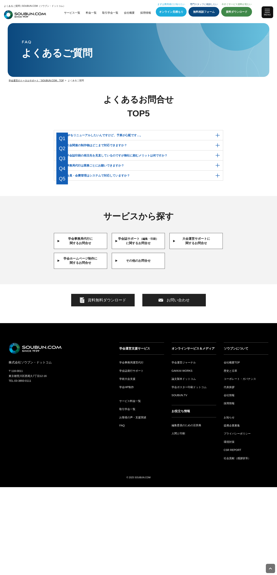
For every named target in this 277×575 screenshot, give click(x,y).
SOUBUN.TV (179, 483)
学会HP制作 (126, 475)
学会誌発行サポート (131, 458)
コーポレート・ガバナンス (240, 466)
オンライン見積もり (171, 11)
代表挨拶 (229, 475)
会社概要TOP (232, 450)
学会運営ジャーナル (184, 450)
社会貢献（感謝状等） (237, 546)
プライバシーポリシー (237, 521)
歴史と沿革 (230, 458)
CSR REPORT (232, 537)
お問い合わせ (174, 334)
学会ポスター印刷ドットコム (189, 475)
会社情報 (229, 483)
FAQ (122, 513)
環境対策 (229, 529)
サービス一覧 (72, 12)
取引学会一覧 (110, 12)
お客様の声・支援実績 (132, 505)
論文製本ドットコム (184, 466)
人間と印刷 (178, 521)
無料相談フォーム (204, 11)
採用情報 (145, 12)
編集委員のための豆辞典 (186, 513)
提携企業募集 (232, 513)
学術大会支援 (127, 466)
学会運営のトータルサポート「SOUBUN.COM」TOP (36, 80)
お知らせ (229, 505)
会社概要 (129, 12)
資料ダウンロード (236, 11)
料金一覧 (91, 12)
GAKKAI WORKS (182, 458)
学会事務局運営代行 (131, 450)
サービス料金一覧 (130, 488)
